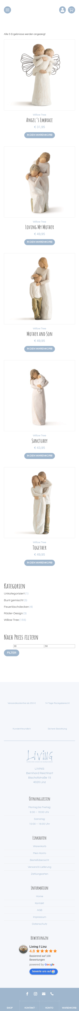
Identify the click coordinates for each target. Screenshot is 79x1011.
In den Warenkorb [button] (39, 135)
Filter (11, 652)
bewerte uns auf (43, 971)
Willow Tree (39, 115)
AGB (39, 910)
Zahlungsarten (39, 874)
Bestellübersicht (39, 860)
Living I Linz (38, 946)
